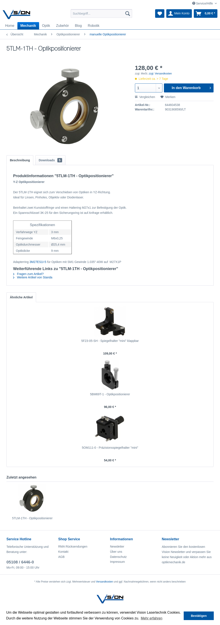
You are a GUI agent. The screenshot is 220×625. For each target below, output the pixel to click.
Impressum (117, 561)
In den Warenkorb (191, 87)
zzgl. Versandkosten (160, 73)
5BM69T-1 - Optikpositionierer (110, 394)
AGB (61, 557)
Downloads (50, 160)
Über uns (116, 551)
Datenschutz (118, 557)
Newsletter (117, 546)
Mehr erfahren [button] (151, 618)
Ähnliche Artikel (21, 297)
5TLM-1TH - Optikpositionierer (32, 518)
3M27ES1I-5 (37, 262)
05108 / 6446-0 (20, 562)
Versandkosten (104, 581)
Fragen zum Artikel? (28, 274)
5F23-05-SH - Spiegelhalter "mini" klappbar (110, 341)
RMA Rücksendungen (72, 546)
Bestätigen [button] (199, 615)
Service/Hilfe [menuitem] (203, 3)
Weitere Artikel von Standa (32, 277)
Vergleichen (145, 97)
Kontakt (63, 551)
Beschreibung (20, 160)
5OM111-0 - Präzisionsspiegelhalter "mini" (110, 447)
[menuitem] (101, 13)
